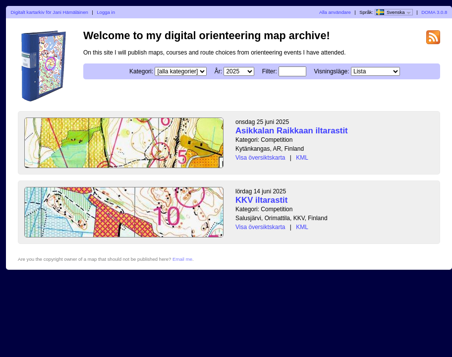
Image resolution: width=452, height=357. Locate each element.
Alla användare (335, 12)
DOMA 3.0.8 (434, 12)
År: (218, 71)
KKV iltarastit (261, 200)
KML (302, 157)
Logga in (106, 12)
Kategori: (141, 71)
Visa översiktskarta (260, 157)
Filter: (269, 71)
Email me (182, 259)
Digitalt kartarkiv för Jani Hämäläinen (49, 12)
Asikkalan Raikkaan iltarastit (291, 130)
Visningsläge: (331, 71)
